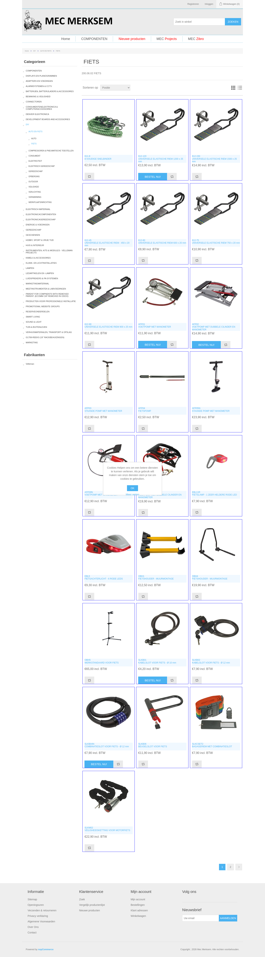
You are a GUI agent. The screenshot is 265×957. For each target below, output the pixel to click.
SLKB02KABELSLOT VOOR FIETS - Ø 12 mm (211, 661)
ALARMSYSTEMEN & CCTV (39, 86)
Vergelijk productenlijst (92, 904)
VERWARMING (35, 197)
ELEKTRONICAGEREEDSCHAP (41, 219)
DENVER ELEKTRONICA (37, 114)
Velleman (30, 364)
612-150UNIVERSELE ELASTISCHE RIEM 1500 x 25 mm (214, 159)
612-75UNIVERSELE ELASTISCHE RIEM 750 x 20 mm (216, 241)
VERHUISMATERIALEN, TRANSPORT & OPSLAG (49, 332)
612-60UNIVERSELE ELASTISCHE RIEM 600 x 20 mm (162, 241)
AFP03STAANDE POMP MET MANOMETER (103, 409)
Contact (32, 932)
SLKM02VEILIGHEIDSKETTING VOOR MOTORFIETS (107, 829)
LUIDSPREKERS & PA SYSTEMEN (42, 278)
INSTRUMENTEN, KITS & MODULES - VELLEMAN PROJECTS (49, 251)
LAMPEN (30, 268)
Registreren (193, 4)
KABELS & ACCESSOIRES (38, 258)
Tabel (233, 88)
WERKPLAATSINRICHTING (40, 202)
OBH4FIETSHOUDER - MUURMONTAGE (209, 577)
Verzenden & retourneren (42, 910)
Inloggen (209, 4)
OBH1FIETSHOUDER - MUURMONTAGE (156, 577)
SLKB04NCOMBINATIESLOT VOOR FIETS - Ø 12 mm (106, 745)
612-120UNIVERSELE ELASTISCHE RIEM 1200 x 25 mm (160, 159)
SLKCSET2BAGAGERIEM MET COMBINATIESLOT (212, 745)
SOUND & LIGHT (34, 322)
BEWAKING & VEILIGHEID (38, 96)
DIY (34, 51)
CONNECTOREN (34, 102)
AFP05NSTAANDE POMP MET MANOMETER (210, 409)
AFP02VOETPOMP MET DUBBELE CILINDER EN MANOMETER (213, 327)
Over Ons (33, 927)
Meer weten (132, 494)
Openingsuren (36, 904)
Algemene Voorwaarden (41, 921)
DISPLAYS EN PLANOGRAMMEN (41, 76)
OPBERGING (34, 176)
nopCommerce (46, 949)
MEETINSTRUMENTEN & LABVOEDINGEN (46, 289)
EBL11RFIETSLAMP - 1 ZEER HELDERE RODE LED (214, 493)
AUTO (33, 139)
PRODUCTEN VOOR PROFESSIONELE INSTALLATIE (51, 301)
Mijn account (138, 899)
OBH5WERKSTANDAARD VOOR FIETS (101, 661)
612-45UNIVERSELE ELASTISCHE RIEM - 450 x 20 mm (106, 243)
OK (132, 488)
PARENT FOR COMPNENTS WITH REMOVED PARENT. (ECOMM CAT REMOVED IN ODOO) (47, 295)
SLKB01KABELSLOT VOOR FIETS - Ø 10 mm (157, 661)
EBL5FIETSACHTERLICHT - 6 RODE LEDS (103, 577)
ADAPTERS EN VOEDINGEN (39, 81)
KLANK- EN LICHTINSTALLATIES (41, 263)
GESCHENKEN (33, 235)
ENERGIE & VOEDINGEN (38, 225)
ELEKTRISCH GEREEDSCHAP (42, 166)
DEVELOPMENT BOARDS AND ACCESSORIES (48, 119)
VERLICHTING (35, 192)
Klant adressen (139, 910)
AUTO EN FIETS (45, 51)
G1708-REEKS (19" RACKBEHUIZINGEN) (45, 337)
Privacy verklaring (38, 915)
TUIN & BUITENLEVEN (36, 327)
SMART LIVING (33, 317)
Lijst (240, 88)
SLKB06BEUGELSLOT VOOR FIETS (152, 745)
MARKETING (32, 342)
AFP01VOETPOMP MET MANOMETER (154, 325)
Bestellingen (138, 904)
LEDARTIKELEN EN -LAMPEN (40, 273)
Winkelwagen (138, 915)
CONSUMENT (34, 156)
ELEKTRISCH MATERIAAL (38, 209)
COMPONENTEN (94, 39)
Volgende (239, 867)
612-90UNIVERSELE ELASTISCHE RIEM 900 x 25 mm (108, 325)
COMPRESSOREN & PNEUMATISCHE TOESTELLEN (51, 151)
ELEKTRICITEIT (35, 161)
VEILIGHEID (34, 187)
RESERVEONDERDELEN (38, 311)
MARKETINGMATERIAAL (37, 283)
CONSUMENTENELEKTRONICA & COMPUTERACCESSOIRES (42, 108)
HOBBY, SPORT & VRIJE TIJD (40, 240)
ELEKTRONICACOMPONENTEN (41, 214)
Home (65, 39)
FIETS (33, 144)
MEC (167, 39)
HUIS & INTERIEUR (35, 245)
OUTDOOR (33, 182)
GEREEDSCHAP (36, 171)
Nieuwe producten (132, 39)
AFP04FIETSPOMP (144, 409)
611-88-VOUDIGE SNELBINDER (97, 157)
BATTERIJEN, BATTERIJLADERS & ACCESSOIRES (50, 91)
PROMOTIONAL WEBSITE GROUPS (43, 306)
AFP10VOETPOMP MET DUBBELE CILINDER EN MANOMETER (159, 495)
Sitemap (32, 899)
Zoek (82, 899)
